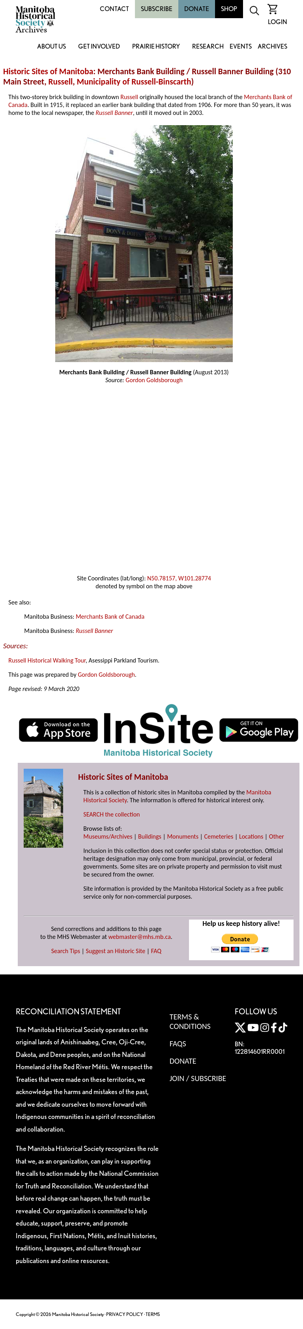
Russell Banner (114, 112)
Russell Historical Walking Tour (47, 660)
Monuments (182, 836)
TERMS (153, 1314)
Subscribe (156, 9)
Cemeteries (219, 836)
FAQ (156, 951)
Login (277, 22)
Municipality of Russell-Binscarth (134, 82)
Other (276, 836)
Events (241, 46)
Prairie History (156, 46)
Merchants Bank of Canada (110, 616)
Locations (251, 836)
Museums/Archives (107, 836)
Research (208, 46)
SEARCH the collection (111, 814)
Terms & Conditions (190, 1021)
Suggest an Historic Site (116, 951)
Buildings (149, 836)
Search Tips (65, 951)
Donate (196, 9)
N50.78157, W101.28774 (179, 578)
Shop (229, 9)
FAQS (178, 1043)
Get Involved (99, 46)
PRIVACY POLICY (124, 1314)
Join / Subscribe (198, 1078)
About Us (51, 46)
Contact (114, 9)
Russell (61, 82)
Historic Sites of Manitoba (48, 71)
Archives (272, 46)
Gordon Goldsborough (154, 380)
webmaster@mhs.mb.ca (139, 936)
